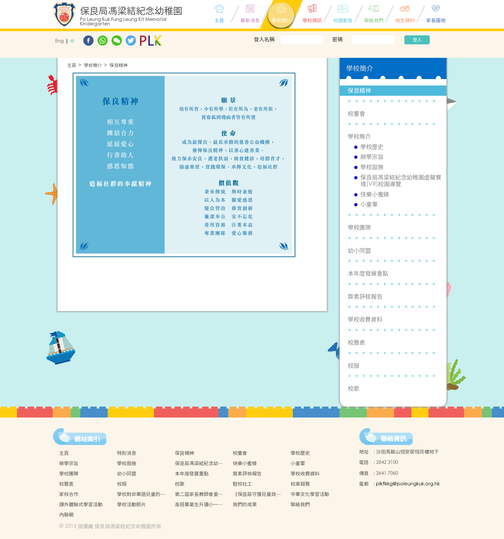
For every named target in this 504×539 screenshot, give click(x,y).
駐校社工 (242, 484)
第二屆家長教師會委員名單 (199, 494)
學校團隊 (359, 227)
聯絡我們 (300, 504)
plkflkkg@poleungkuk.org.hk (408, 484)
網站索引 (87, 439)
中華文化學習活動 (310, 494)
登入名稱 (264, 39)
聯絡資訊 (393, 438)
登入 (417, 40)
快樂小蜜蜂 (374, 194)
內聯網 (66, 514)
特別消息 (126, 453)
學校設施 (371, 167)
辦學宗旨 (371, 156)
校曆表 (356, 342)
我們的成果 (245, 504)
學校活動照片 (131, 504)
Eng (59, 41)
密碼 (337, 39)
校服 (353, 366)
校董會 (356, 114)
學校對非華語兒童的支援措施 (141, 494)
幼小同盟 (359, 251)
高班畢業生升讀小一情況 (199, 504)
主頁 (71, 65)
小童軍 (369, 204)
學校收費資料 (365, 319)
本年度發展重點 (368, 273)
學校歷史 (371, 146)
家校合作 (68, 494)
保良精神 (119, 65)
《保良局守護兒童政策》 (254, 494)
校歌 (353, 388)
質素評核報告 (365, 296)
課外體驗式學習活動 (81, 504)
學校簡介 (93, 65)
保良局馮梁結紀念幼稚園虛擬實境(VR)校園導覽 (400, 181)
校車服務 (300, 484)
